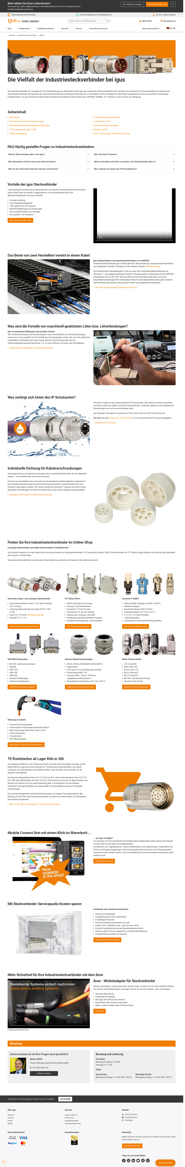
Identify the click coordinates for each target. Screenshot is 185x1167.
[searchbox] (87, 21)
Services (79, 29)
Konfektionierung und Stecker (26, 35)
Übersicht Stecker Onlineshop (106, 125)
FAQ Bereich (14, 117)
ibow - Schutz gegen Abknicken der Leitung (112, 133)
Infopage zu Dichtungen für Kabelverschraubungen (30, 495)
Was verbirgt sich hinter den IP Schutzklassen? (134, 169)
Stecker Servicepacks (18, 133)
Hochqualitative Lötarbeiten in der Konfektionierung (31, 348)
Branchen (64, 29)
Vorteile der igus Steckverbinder (107, 117)
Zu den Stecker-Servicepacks (107, 940)
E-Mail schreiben (44, 1073)
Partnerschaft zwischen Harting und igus (26, 121)
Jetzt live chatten (165, 1163)
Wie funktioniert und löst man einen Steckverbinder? (48, 162)
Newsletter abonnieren (132, 1146)
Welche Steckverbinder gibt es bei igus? (48, 154)
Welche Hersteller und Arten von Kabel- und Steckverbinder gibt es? (134, 162)
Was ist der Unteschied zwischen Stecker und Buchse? (48, 169)
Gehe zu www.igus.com (157, 4)
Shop (9, 29)
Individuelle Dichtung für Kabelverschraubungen (29, 125)
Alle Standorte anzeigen (132, 4)
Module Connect (101, 129)
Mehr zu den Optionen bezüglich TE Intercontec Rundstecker (34, 804)
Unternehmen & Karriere (98, 29)
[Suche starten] (107, 21)
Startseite (11, 35)
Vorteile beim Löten (102, 121)
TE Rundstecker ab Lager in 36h (22, 129)
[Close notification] (173, 4)
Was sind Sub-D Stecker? (134, 154)
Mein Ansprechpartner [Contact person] (150, 29)
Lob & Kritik (65, 1099)
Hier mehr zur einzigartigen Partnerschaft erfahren (116, 287)
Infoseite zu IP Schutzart (105, 423)
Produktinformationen (45, 29)
